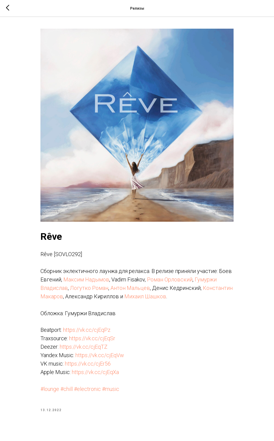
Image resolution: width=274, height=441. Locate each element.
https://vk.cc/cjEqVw (99, 355)
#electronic (87, 389)
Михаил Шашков (145, 296)
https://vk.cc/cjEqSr (92, 338)
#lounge (49, 389)
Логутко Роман (89, 288)
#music (110, 389)
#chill (66, 389)
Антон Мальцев (130, 288)
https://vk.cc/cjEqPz (86, 330)
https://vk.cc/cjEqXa (95, 372)
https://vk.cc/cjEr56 (88, 363)
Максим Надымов (86, 279)
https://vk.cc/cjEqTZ (83, 347)
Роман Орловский (170, 279)
